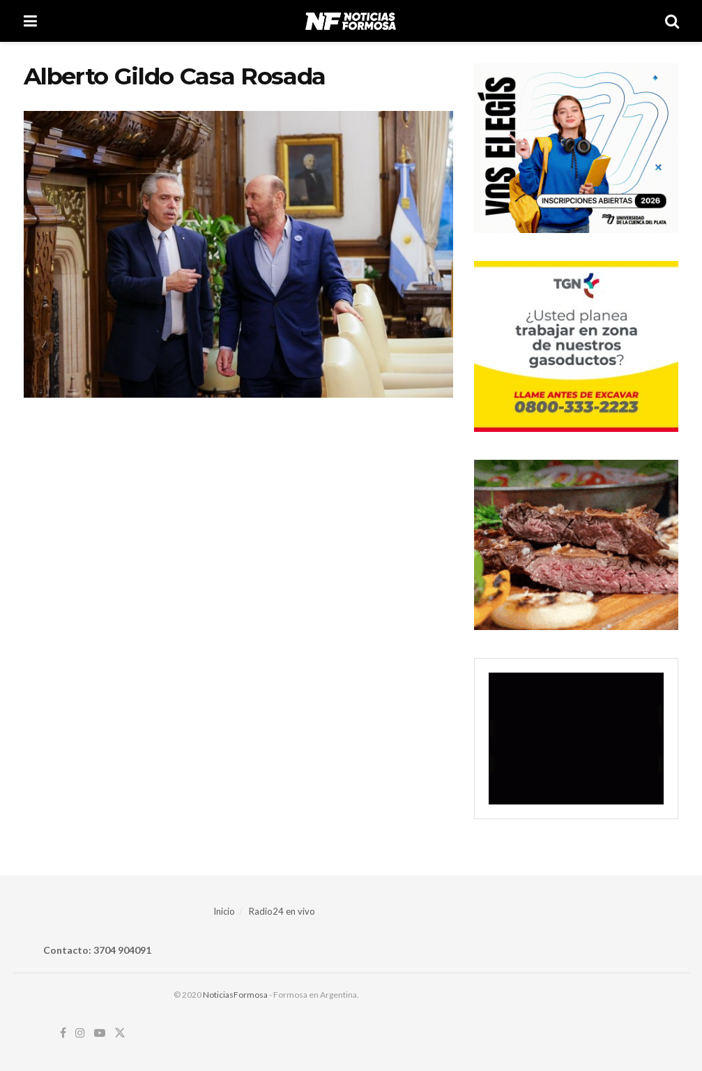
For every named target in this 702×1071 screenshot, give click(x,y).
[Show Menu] (30, 21)
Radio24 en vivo (282, 911)
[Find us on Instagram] (80, 1033)
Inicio (224, 911)
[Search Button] (672, 21)
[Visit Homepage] (350, 21)
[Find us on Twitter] (119, 1033)
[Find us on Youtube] (99, 1033)
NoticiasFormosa (235, 994)
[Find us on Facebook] (63, 1033)
